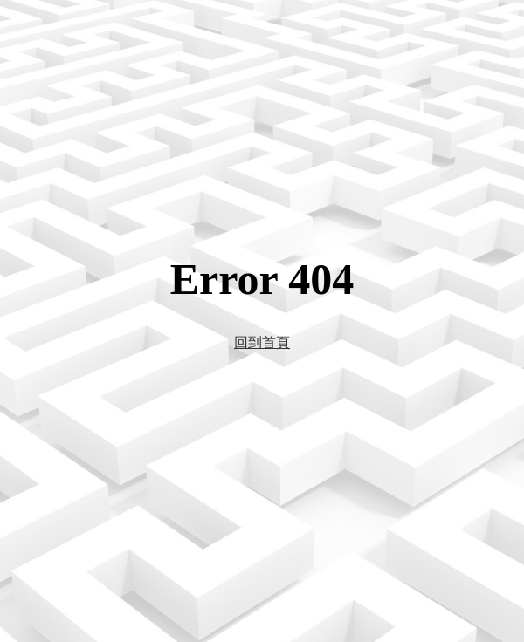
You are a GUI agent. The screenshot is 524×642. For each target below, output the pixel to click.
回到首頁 (262, 342)
